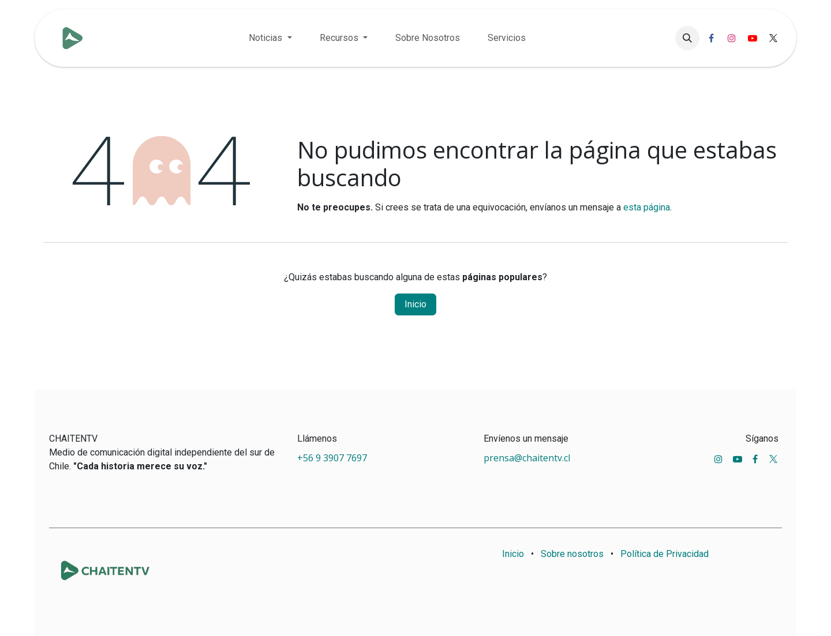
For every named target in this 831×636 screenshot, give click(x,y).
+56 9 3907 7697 (333, 457)
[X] (773, 38)
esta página (646, 207)
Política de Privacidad (664, 553)
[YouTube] (752, 38)
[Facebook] (711, 38)
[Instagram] (732, 38)
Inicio (415, 304)
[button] (687, 38)
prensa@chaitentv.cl (527, 457)
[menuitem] (270, 38)
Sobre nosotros (572, 553)
